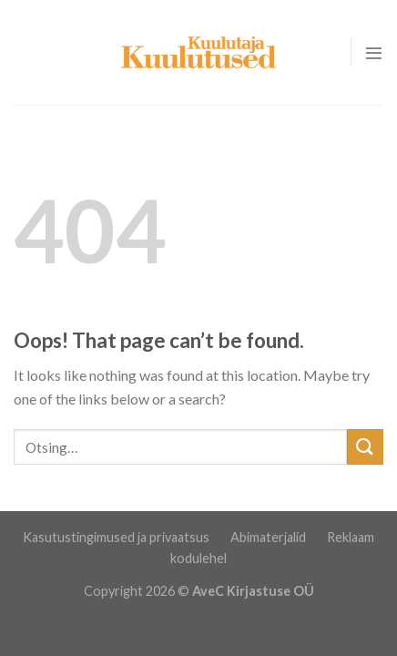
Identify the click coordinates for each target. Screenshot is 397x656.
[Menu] (373, 52)
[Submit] (365, 447)
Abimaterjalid (269, 537)
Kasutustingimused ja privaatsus (117, 537)
